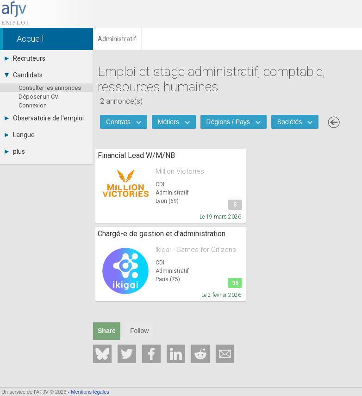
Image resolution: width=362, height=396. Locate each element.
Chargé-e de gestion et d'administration (161, 233)
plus (15, 151)
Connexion (33, 105)
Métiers (174, 122)
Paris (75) (168, 279)
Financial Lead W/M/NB (136, 155)
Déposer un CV (38, 96)
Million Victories (180, 171)
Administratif (172, 192)
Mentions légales (90, 392)
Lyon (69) (167, 201)
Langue (20, 134)
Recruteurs (25, 58)
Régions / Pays (233, 122)
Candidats (24, 75)
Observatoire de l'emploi (44, 118)
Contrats (123, 122)
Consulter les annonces (50, 87)
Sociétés (295, 122)
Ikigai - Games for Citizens (196, 249)
